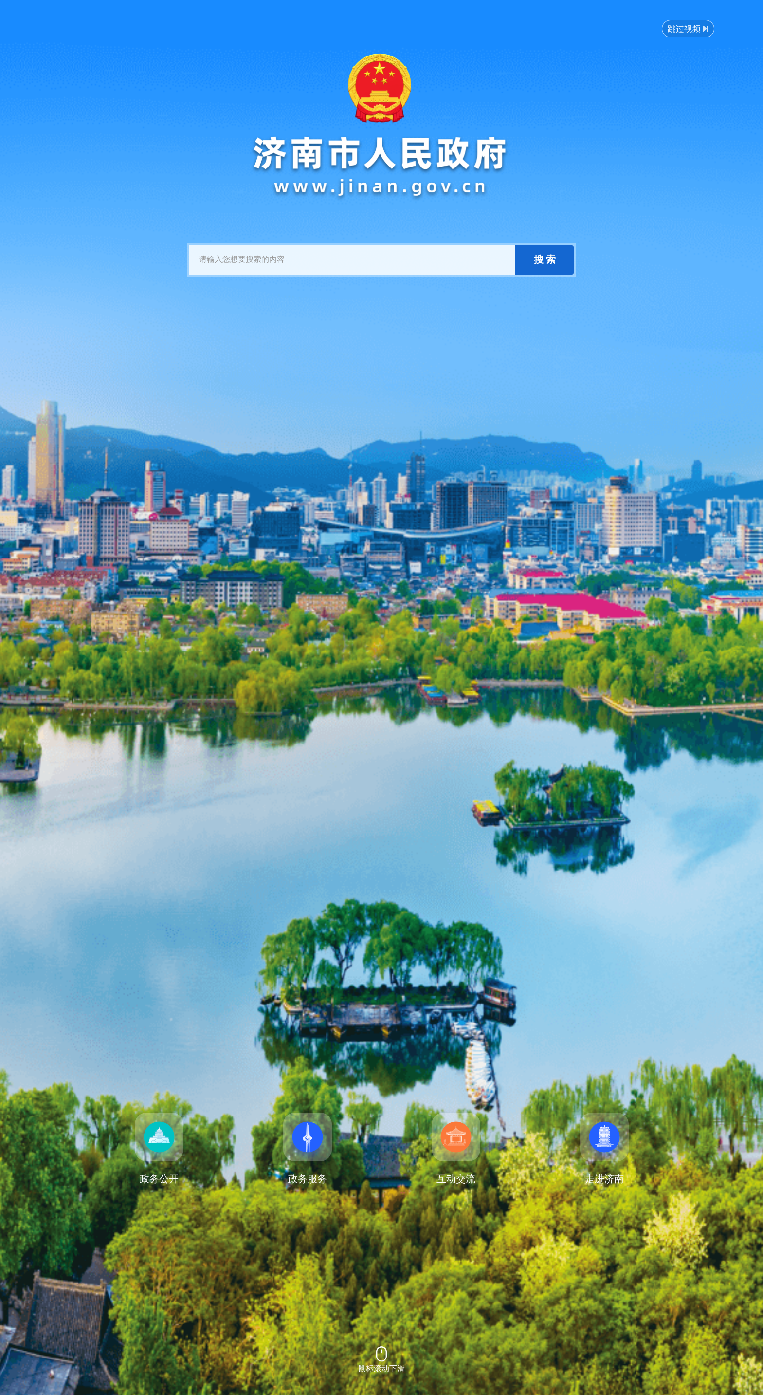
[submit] (544, 260)
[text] (352, 260)
